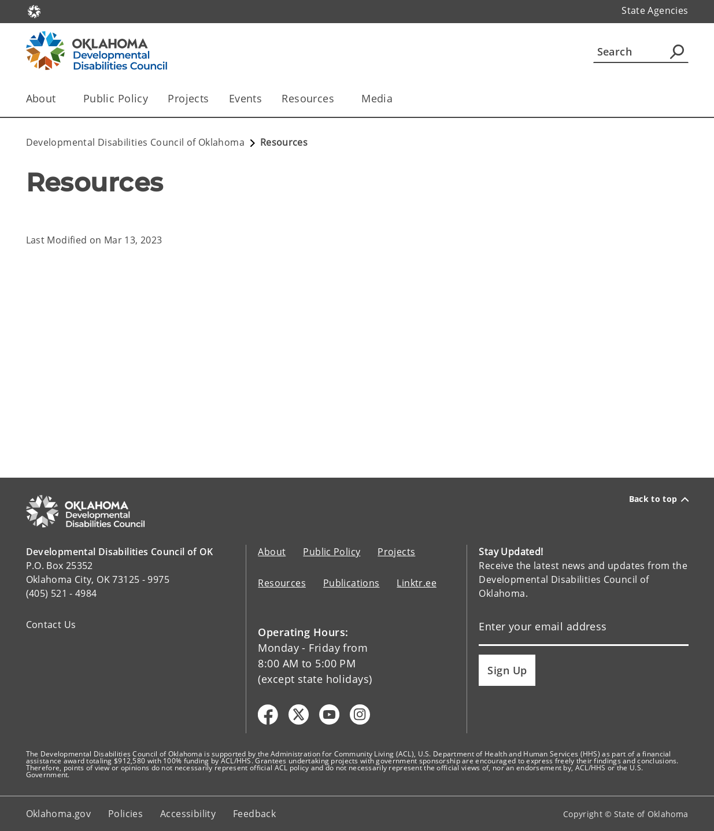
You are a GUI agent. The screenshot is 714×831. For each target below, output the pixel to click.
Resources (281, 583)
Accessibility (188, 813)
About (272, 551)
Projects (188, 98)
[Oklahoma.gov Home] (34, 10)
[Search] (641, 51)
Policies (125, 813)
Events (245, 98)
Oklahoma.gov (58, 813)
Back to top (659, 499)
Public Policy (116, 98)
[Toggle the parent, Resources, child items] (338, 98)
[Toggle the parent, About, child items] (60, 98)
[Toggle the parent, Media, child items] (396, 98)
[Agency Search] (677, 51)
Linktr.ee (416, 583)
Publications (351, 583)
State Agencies (654, 10)
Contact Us (51, 624)
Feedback (254, 813)
